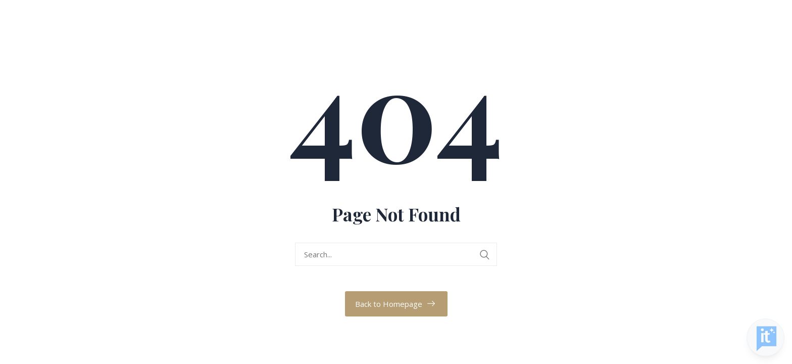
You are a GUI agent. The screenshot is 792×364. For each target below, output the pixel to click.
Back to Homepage (388, 304)
